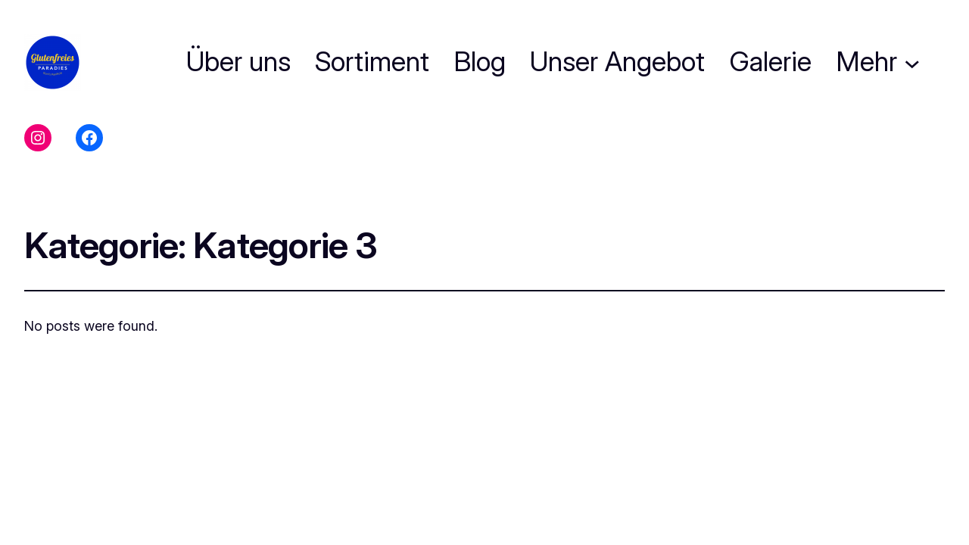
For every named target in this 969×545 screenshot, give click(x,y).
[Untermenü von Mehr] (912, 62)
